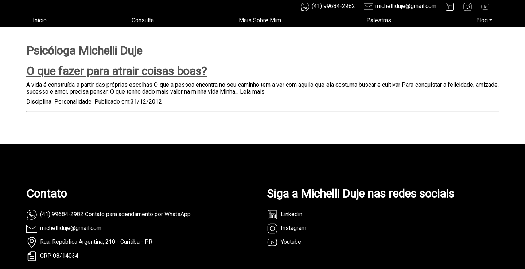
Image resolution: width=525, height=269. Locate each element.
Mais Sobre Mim (260, 20)
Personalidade (73, 101)
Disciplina (38, 101)
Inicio (40, 20)
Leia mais (252, 91)
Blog (482, 20)
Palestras (378, 20)
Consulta (143, 20)
